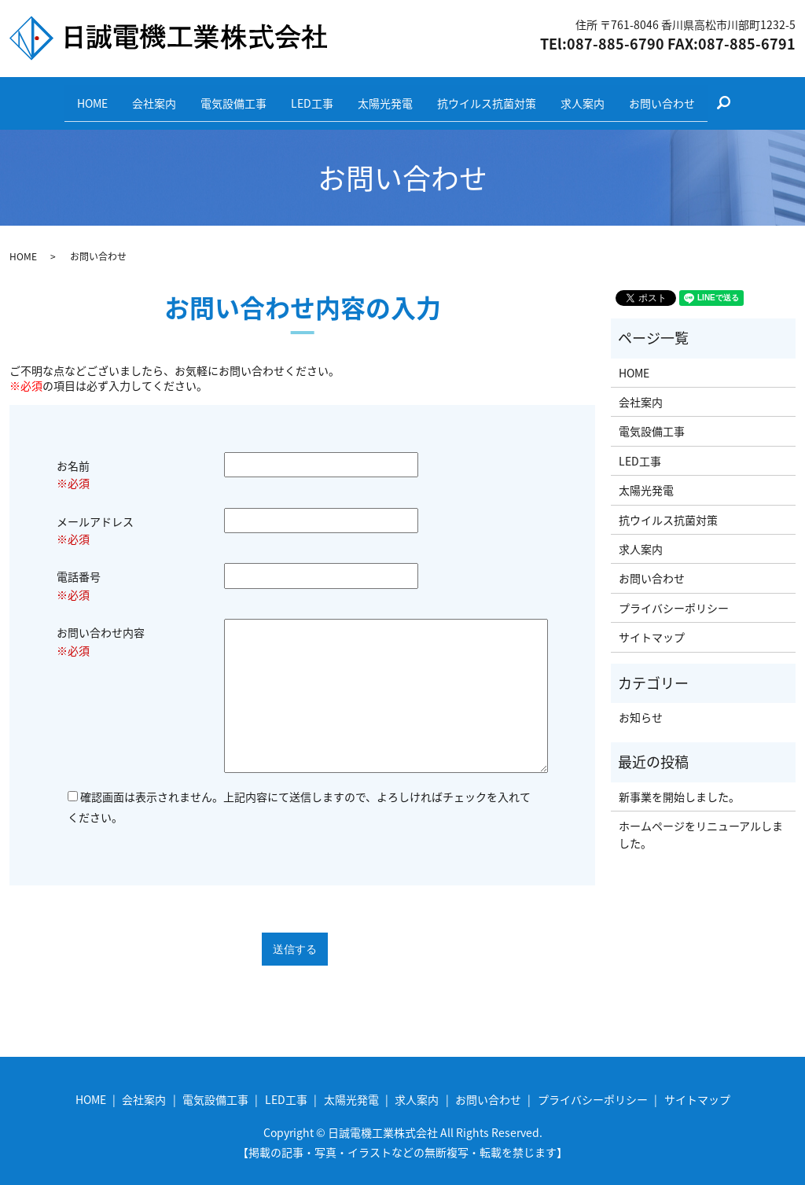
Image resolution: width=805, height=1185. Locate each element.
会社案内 (133, 96)
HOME (62, 96)
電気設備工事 (221, 96)
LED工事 (308, 96)
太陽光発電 (389, 96)
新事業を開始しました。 (679, 784)
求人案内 (605, 96)
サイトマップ (652, 625)
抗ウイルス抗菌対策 (500, 96)
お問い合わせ (693, 96)
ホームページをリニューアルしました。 (701, 822)
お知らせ (641, 705)
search (767, 97)
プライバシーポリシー (674, 595)
